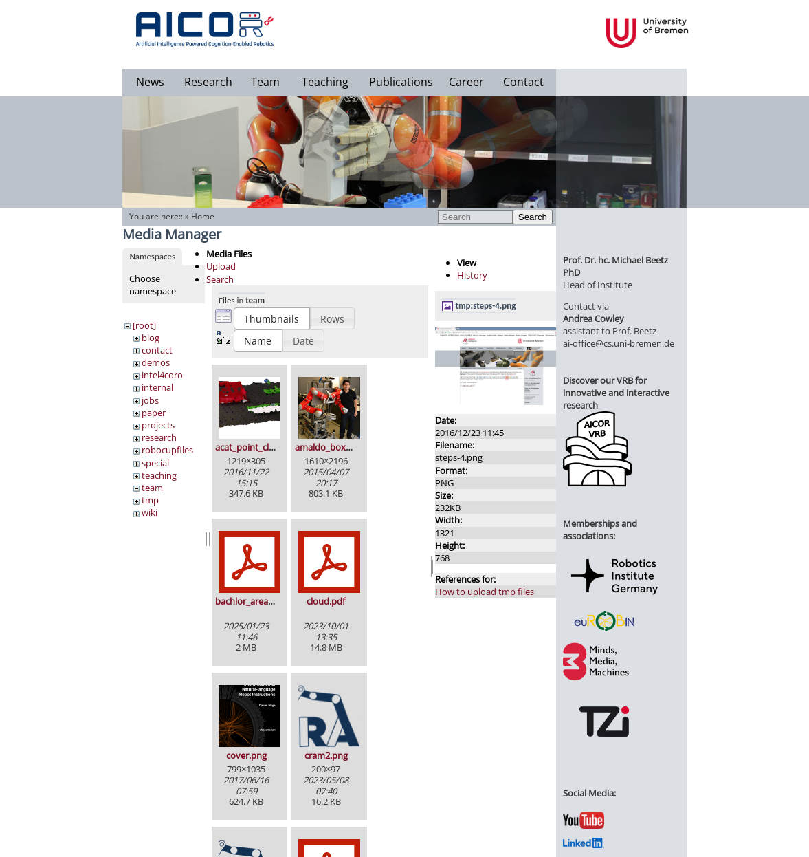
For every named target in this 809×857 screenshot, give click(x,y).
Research (208, 81)
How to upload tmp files (484, 591)
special (155, 463)
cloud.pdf (326, 601)
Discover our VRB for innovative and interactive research (616, 392)
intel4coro (162, 375)
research (159, 437)
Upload (221, 266)
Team (265, 81)
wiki (149, 512)
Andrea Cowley (593, 318)
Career (466, 81)
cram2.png (326, 755)
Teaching (325, 81)
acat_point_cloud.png (259, 447)
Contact (523, 81)
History (472, 275)
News (150, 81)
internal (157, 387)
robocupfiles (167, 450)
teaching (159, 475)
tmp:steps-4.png (486, 306)
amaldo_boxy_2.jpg (334, 447)
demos (156, 362)
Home (202, 216)
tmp (150, 500)
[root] (144, 325)
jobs (150, 400)
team (152, 487)
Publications (401, 81)
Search (532, 217)
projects (158, 425)
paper (154, 412)
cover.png (246, 755)
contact (157, 350)
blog (150, 338)
